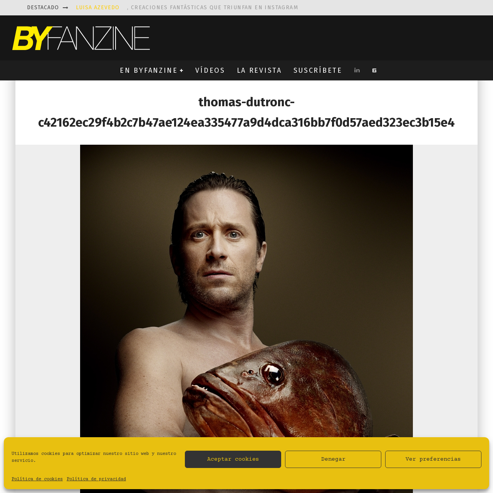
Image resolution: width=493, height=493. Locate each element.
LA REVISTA (259, 70)
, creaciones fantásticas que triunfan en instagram (187, 7)
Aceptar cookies (233, 459)
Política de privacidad (96, 479)
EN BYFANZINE (149, 70)
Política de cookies (37, 479)
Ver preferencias (433, 459)
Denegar (333, 459)
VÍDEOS (210, 70)
